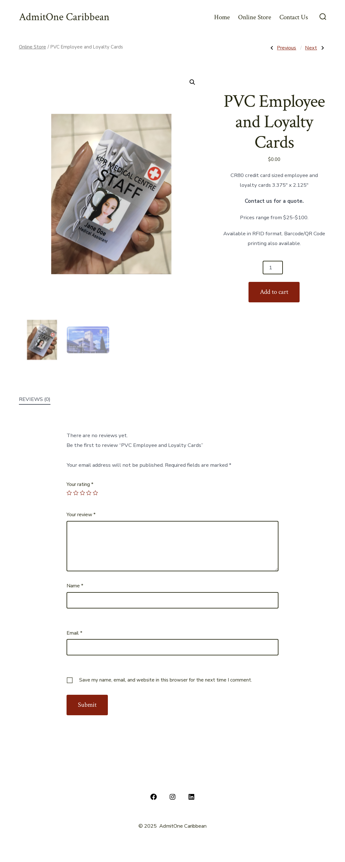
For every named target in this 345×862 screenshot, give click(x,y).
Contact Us (293, 17)
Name (75, 585)
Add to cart (274, 292)
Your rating (80, 484)
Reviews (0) (34, 399)
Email (74, 633)
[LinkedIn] (191, 797)
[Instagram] (172, 797)
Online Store (254, 17)
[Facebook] (153, 797)
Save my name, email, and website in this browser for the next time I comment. (165, 680)
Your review (81, 514)
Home (222, 17)
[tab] (34, 399)
